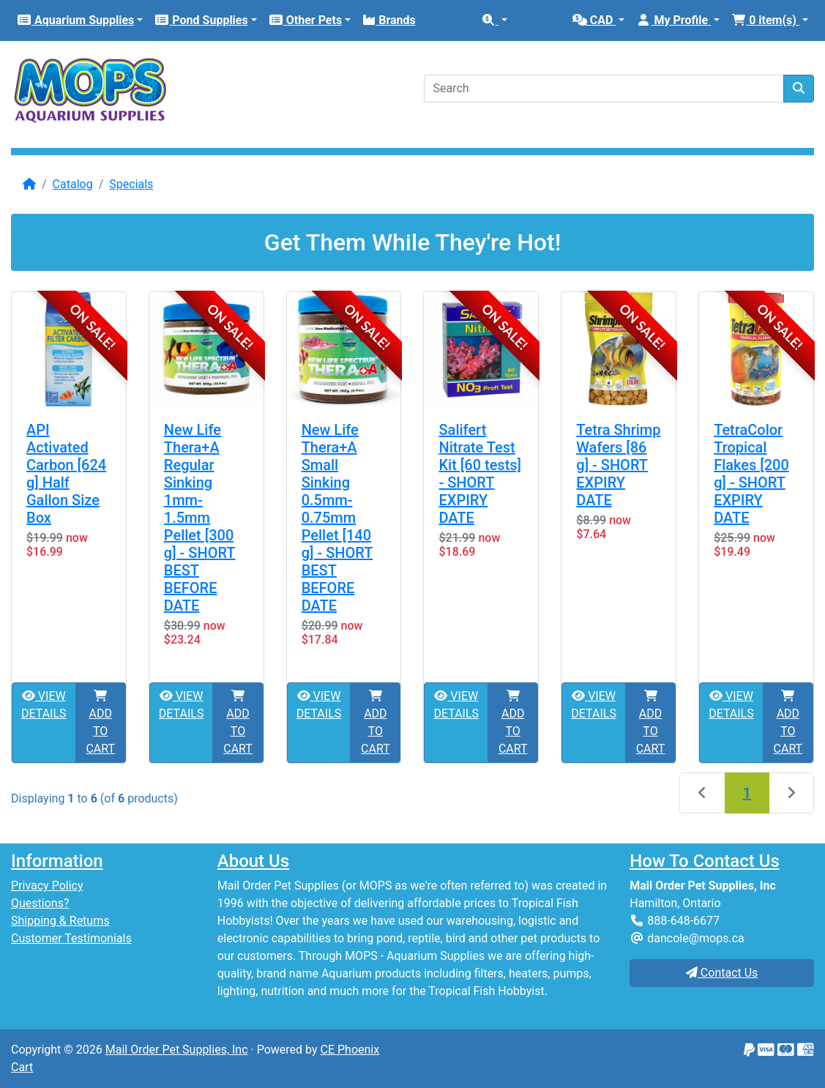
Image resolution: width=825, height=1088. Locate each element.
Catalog (73, 184)
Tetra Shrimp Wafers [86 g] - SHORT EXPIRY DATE (618, 465)
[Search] (604, 89)
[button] (494, 20)
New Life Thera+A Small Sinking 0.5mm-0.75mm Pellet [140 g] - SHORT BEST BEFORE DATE (337, 517)
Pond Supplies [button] (200, 20)
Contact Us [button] (722, 973)
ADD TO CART (100, 723)
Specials (131, 184)
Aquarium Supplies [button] (75, 20)
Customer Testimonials (71, 938)
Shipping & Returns (60, 921)
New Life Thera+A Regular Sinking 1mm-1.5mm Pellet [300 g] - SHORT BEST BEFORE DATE (200, 517)
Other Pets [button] (305, 20)
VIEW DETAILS (44, 704)
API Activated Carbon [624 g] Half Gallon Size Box (66, 473)
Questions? (40, 903)
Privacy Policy (47, 886)
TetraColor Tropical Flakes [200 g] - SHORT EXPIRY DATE (751, 473)
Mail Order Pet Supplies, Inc (176, 1050)
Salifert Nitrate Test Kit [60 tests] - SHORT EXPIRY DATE (479, 473)
